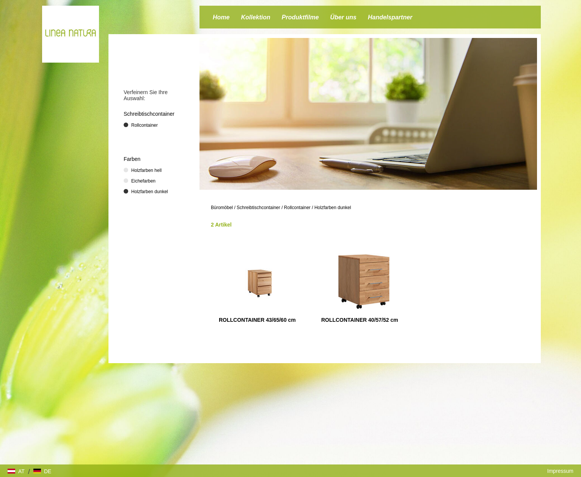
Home (221, 17)
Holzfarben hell (146, 170)
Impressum (560, 471)
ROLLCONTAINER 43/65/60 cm (257, 320)
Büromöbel (222, 207)
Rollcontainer (297, 207)
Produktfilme (300, 17)
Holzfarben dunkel (332, 207)
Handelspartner (390, 17)
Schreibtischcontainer (258, 207)
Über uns (343, 17)
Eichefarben (143, 181)
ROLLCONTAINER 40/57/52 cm (359, 320)
